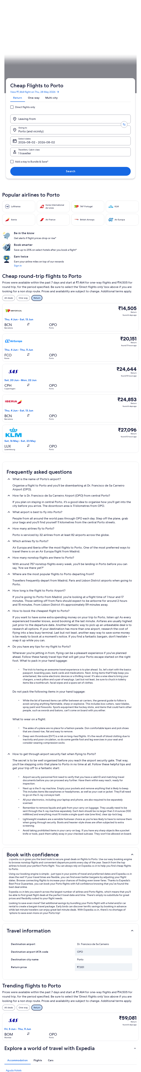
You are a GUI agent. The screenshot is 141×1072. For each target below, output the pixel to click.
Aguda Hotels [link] (13, 916)
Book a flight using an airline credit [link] (121, 1013)
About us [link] (10, 988)
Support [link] (112, 988)
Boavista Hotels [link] (14, 923)
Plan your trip (132, 101)
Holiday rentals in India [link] (51, 1000)
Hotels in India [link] (47, 994)
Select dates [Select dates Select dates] (107, 60)
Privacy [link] (77, 988)
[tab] (16, 46)
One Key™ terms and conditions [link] (84, 1008)
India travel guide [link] (48, 988)
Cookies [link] (78, 994)
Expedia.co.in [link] (9, 101)
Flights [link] (22, 101)
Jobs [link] (8, 994)
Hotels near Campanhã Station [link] (23, 944)
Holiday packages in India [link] (52, 1006)
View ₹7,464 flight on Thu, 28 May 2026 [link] (33, 37)
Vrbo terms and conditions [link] (87, 1014)
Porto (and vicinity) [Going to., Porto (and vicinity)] (71, 60)
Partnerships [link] (12, 1006)
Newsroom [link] (11, 1012)
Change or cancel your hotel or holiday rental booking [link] (122, 996)
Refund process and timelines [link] (118, 1005)
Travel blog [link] (45, 1029)
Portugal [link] (33, 101)
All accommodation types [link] (52, 1023)
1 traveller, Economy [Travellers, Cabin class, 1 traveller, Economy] (30, 71)
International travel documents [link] (117, 1022)
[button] (70, 711)
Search (124, 69)
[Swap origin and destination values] (49, 58)
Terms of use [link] (80, 1000)
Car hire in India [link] (47, 1017)
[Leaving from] (28, 58)
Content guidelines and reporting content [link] (85, 1022)
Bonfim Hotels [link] (14, 930)
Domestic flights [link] (48, 1012)
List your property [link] (14, 1000)
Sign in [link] (113, 171)
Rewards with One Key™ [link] (52, 1035)
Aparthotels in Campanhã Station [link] (24, 937)
